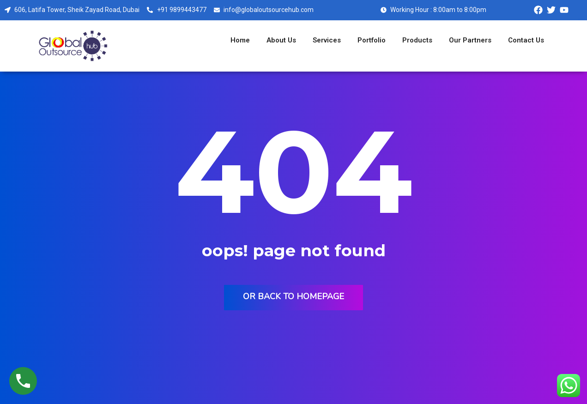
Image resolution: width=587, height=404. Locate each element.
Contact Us (526, 40)
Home (240, 40)
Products (417, 40)
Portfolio (371, 40)
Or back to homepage (293, 296)
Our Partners (470, 40)
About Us (281, 40)
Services (327, 40)
